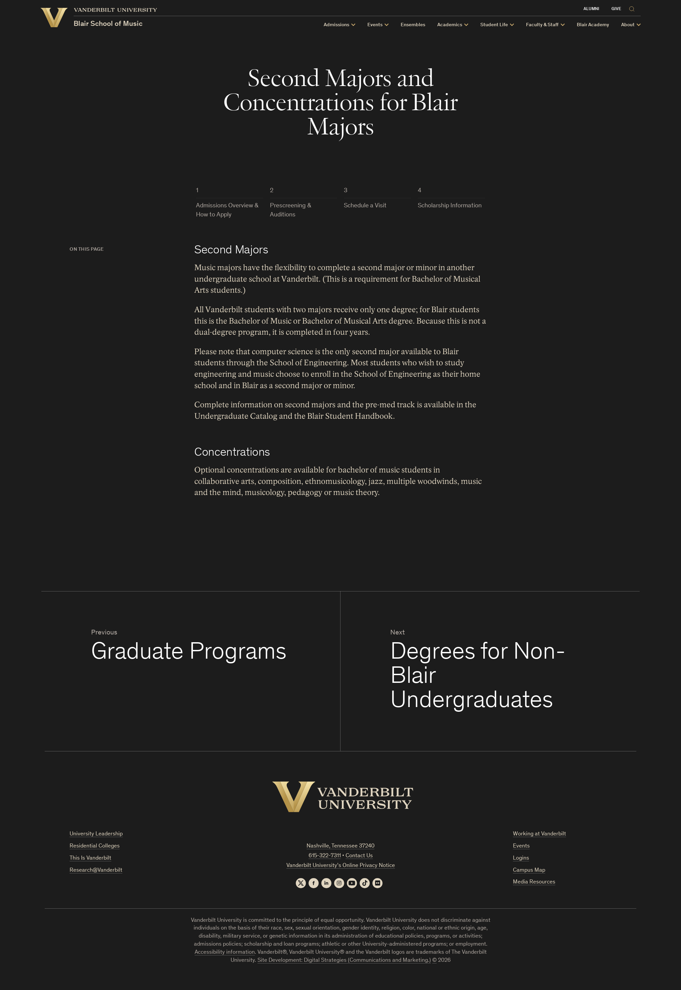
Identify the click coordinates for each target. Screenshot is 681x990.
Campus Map (529, 870)
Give (624, 9)
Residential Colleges (95, 846)
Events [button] (382, 25)
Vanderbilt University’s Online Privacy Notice (340, 866)
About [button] (635, 25)
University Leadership (96, 834)
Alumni (599, 9)
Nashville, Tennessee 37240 (340, 846)
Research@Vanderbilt (96, 870)
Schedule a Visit (365, 206)
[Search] (640, 8)
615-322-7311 (325, 856)
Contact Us (359, 856)
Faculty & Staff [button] (549, 25)
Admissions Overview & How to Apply (227, 210)
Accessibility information (225, 952)
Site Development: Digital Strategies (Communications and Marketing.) (344, 960)
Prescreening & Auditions (290, 210)
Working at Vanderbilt (539, 834)
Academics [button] (457, 25)
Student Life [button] (501, 25)
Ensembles (420, 25)
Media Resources (534, 882)
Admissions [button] (344, 25)
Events (521, 846)
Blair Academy (600, 25)
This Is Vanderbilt (90, 858)
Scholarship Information (450, 206)
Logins (521, 858)
